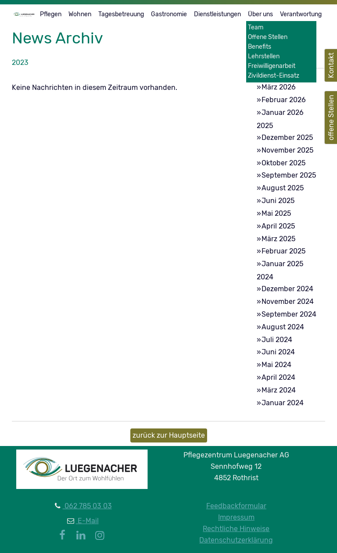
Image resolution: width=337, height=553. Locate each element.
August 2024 (283, 327)
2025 (265, 125)
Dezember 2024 (287, 289)
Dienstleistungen (217, 14)
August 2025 (283, 188)
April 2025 (278, 226)
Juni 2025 (278, 200)
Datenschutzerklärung (236, 540)
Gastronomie (169, 14)
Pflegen (50, 14)
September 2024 (289, 314)
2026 (265, 75)
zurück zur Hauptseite (169, 435)
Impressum (236, 517)
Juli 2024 (277, 339)
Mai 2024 (276, 364)
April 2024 (278, 377)
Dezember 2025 (287, 137)
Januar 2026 (283, 112)
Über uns (260, 14)
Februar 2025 (283, 251)
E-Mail (87, 521)
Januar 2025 (282, 264)
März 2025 (278, 239)
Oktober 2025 (283, 163)
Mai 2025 (276, 213)
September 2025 (289, 175)
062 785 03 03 (87, 506)
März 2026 (279, 87)
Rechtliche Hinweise (236, 528)
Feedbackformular (236, 506)
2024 (265, 277)
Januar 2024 (283, 403)
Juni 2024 (278, 352)
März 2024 (279, 390)
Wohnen (79, 14)
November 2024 (288, 301)
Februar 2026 (284, 100)
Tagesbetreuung (121, 14)
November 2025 (287, 150)
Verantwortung (301, 14)
